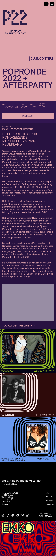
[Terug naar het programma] (46, 4)
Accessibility (49, 508)
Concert (51, 371)
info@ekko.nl (6, 502)
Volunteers (49, 505)
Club (52, 458)
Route (5, 505)
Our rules (48, 501)
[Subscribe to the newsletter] (53, 484)
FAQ (47, 497)
